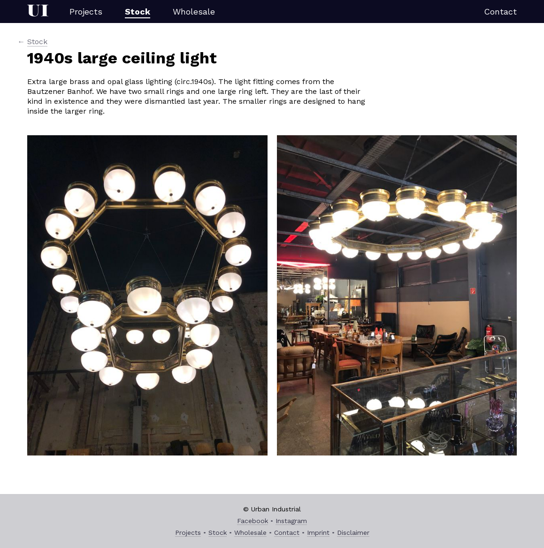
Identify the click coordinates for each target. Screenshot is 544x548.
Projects (85, 11)
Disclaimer (353, 532)
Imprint (318, 532)
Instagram (291, 521)
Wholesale (194, 11)
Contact (500, 11)
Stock (137, 11)
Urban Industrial (37, 11)
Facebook (252, 521)
